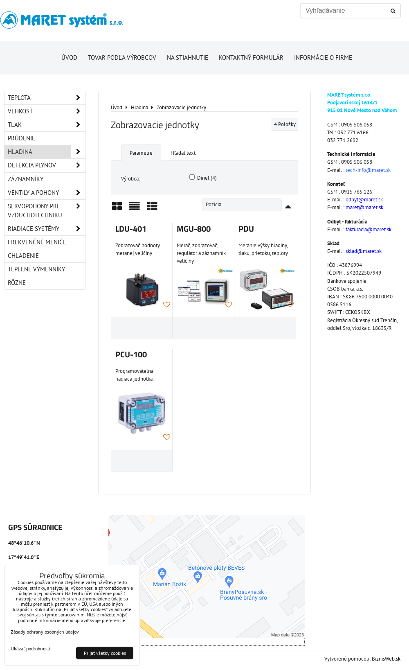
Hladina (46, 151)
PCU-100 (131, 354)
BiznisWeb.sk (386, 658)
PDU (246, 229)
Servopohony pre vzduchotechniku (46, 211)
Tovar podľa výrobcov (122, 57)
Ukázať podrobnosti (30, 648)
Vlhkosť (46, 111)
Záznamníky (25, 179)
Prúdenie (21, 138)
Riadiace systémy (46, 228)
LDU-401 (130, 229)
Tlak (46, 124)
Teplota (46, 97)
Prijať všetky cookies (105, 653)
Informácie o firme (323, 57)
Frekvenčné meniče (37, 242)
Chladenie (23, 255)
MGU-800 (194, 229)
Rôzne (17, 282)
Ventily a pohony (46, 192)
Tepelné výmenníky (36, 269)
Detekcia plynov (46, 165)
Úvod (69, 57)
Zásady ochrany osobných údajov (45, 632)
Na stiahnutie (187, 57)
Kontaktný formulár (251, 57)
